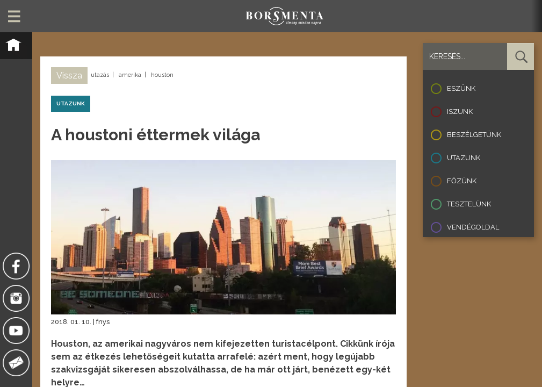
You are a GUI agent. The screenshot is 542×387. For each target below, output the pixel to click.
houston (162, 74)
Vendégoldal (473, 227)
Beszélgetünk (474, 135)
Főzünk (461, 181)
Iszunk (460, 112)
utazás (100, 74)
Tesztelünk (469, 204)
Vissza (69, 75)
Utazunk (463, 158)
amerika (130, 74)
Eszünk (461, 88)
